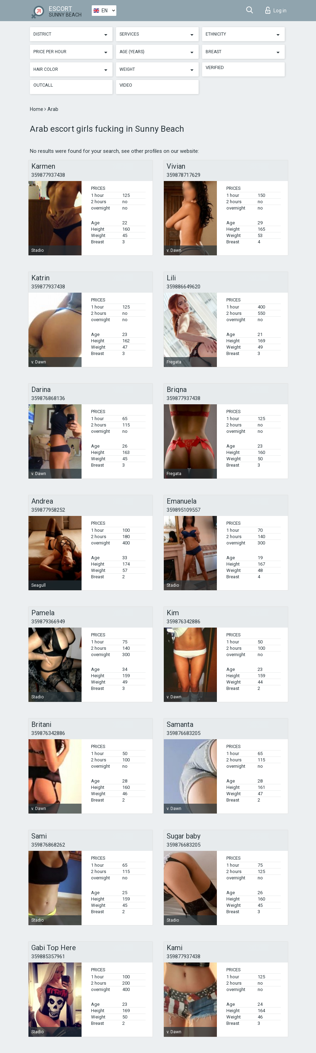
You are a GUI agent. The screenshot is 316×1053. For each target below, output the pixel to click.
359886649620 (183, 287)
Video (126, 85)
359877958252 (48, 510)
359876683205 (183, 733)
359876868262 (48, 845)
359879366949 (48, 621)
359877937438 (48, 175)
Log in (275, 10)
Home (37, 109)
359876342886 (183, 621)
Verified (215, 67)
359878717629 (183, 175)
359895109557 (183, 510)
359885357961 (48, 956)
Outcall (43, 85)
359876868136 (48, 398)
